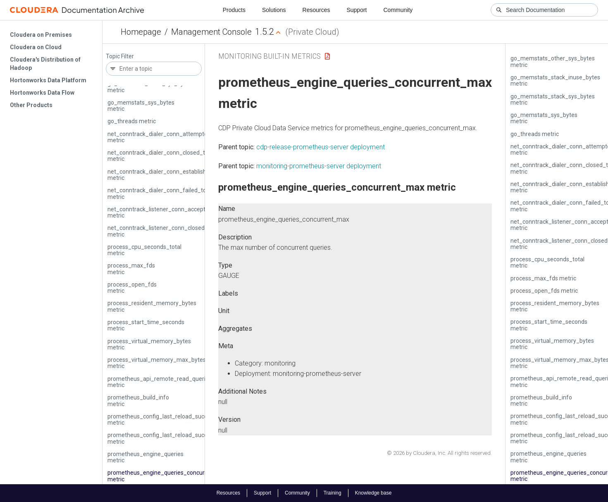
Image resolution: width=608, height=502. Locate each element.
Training (332, 493)
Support (356, 10)
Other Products (31, 105)
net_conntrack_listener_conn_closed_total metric (163, 231)
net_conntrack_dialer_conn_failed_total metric (160, 193)
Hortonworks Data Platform (48, 80)
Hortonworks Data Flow (42, 92)
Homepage (141, 32)
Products (234, 10)
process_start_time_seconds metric (145, 325)
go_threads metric (131, 121)
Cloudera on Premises (41, 34)
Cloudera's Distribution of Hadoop (45, 63)
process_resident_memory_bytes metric (151, 306)
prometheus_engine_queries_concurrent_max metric (168, 475)
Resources (316, 10)
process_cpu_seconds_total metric (144, 250)
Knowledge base (373, 493)
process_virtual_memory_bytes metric (149, 344)
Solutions (274, 10)
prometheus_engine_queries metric (145, 457)
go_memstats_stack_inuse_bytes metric (555, 80)
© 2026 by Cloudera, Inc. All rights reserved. (439, 453)
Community (398, 10)
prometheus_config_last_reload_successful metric (165, 438)
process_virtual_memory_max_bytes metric (156, 362)
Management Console (211, 32)
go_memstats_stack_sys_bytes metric (149, 86)
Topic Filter (120, 56)
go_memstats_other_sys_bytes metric (552, 61)
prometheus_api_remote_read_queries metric (159, 381)
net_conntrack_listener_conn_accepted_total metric (167, 212)
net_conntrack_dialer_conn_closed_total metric (161, 155)
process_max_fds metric (131, 268)
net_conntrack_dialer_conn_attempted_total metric (166, 137)
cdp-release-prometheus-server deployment (320, 147)
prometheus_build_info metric (138, 400)
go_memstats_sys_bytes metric (140, 105)
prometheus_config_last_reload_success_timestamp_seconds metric (190, 419)
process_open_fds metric (132, 287)
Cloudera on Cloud (36, 47)
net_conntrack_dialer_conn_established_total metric (167, 174)
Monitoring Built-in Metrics (269, 56)
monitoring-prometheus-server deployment (318, 166)
